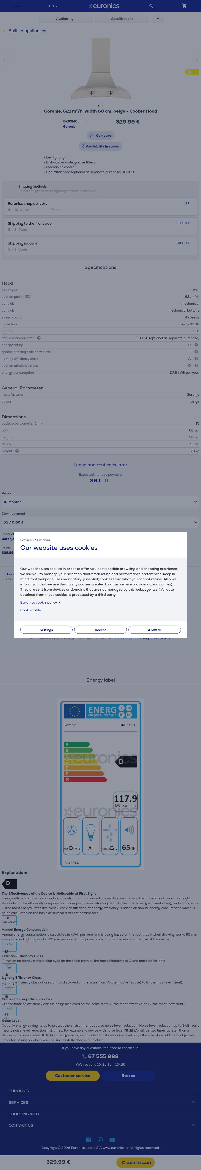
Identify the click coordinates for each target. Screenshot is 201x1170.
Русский (43, 540)
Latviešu (27, 540)
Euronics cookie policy (41, 602)
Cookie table (30, 610)
